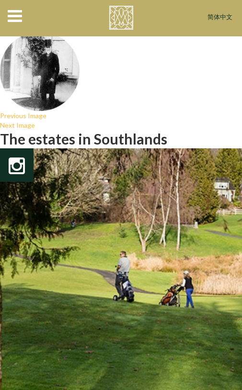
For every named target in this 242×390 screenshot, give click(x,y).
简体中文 (219, 17)
